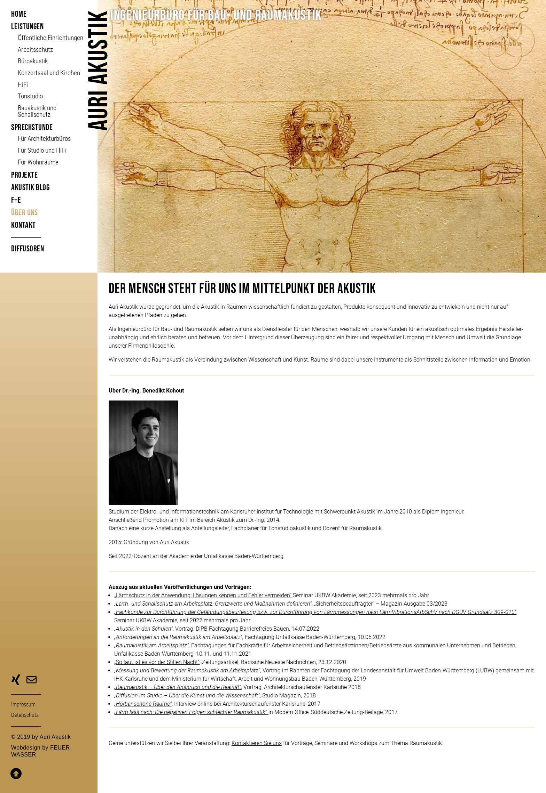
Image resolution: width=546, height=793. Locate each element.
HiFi (23, 85)
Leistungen (27, 27)
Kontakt (23, 225)
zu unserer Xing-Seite (16, 680)
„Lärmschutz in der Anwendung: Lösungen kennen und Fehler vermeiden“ (202, 595)
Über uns (24, 213)
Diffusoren (27, 249)
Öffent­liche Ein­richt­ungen (50, 38)
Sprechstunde (32, 127)
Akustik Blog (30, 188)
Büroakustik (33, 61)
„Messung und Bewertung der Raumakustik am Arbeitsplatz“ (187, 670)
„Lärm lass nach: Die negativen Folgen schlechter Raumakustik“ (191, 712)
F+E (16, 200)
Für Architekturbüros (44, 139)
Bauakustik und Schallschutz (37, 111)
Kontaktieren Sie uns (257, 743)
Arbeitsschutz (35, 50)
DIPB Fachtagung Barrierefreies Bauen (242, 628)
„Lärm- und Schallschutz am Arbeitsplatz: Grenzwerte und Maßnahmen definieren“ (213, 603)
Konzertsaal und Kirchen (49, 73)
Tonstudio (30, 96)
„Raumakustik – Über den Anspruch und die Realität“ (177, 687)
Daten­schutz (25, 715)
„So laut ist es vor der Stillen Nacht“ (157, 662)
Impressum (23, 704)
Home (18, 14)
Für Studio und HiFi (42, 150)
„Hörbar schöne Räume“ (143, 704)
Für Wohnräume (38, 162)
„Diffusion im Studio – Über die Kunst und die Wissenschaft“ (187, 695)
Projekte (24, 175)
